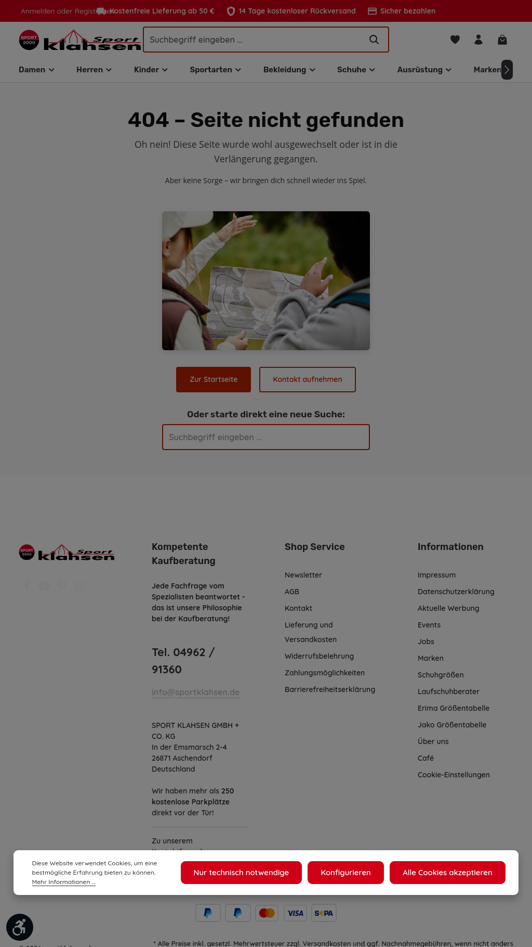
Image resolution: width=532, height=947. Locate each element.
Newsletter (303, 578)
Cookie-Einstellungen (455, 778)
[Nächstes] (507, 73)
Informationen (449, 550)
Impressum (437, 578)
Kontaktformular (180, 838)
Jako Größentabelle (451, 728)
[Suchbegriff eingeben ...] (252, 41)
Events (430, 628)
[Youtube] (45, 592)
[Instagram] (79, 592)
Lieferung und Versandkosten (311, 635)
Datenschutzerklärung (456, 595)
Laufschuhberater (448, 695)
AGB (293, 595)
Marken (430, 662)
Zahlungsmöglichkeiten (325, 676)
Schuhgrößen (441, 678)
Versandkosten (327, 929)
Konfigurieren (354, 872)
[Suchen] (374, 41)
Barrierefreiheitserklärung (329, 693)
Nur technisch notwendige (254, 872)
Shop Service (314, 550)
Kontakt (298, 612)
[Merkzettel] (453, 41)
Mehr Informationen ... (62, 882)
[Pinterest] (63, 592)
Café (425, 762)
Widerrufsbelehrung (319, 660)
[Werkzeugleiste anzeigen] (19, 927)
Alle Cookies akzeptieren (450, 872)
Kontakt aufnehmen (307, 382)
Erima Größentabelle (453, 712)
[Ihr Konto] (478, 41)
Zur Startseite (214, 382)
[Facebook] (27, 592)
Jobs (426, 645)
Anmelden (37, 11)
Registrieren (91, 11)
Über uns (433, 745)
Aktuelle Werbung (449, 612)
